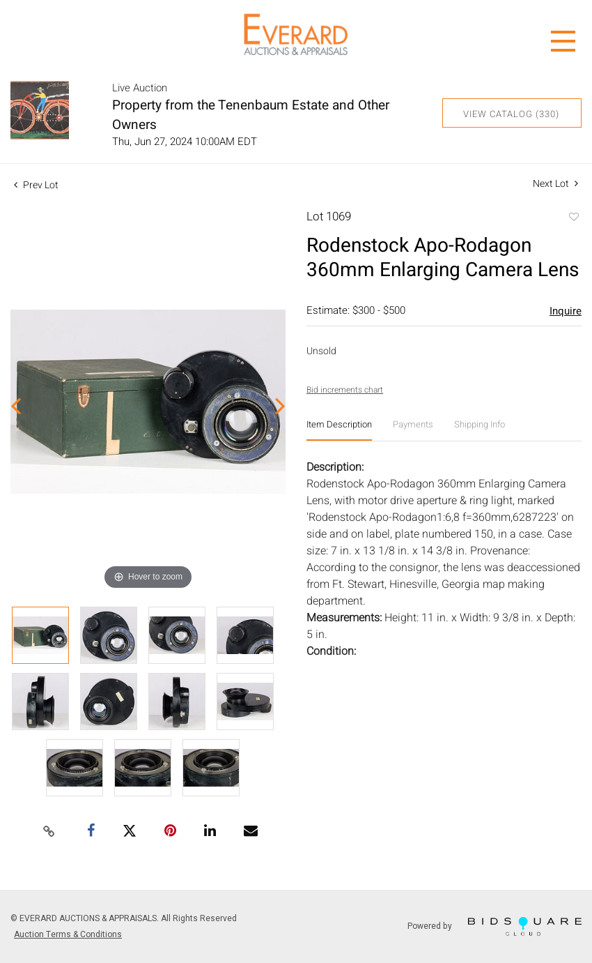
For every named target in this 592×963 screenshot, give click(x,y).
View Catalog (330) (511, 114)
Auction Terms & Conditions (68, 934)
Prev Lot (36, 185)
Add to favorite (573, 218)
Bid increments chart (344, 390)
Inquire (566, 311)
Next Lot (555, 184)
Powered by (494, 926)
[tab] (339, 430)
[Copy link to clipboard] (48, 832)
